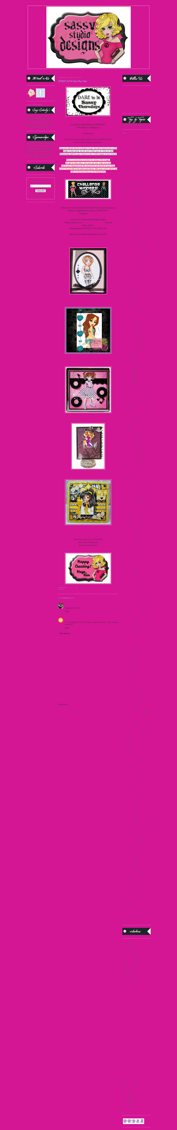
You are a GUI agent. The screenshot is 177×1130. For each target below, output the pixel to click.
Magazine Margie (128, 541)
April (129, 979)
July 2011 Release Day (130, 491)
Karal (88, 240)
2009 (127, 1110)
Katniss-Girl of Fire (129, 532)
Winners (125, 905)
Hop (124, 465)
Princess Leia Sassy (129, 649)
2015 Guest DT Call (129, 193)
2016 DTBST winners (130, 200)
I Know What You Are (130, 468)
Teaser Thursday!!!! (134, 1002)
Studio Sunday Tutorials (131, 841)
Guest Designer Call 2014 (131, 452)
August (130, 964)
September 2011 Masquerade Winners (136, 790)
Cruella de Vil (127, 323)
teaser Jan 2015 (128, 864)
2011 (127, 1103)
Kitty (88, 362)
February (130, 1083)
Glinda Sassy (127, 433)
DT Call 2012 (127, 356)
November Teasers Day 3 (131, 604)
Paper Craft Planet (129, 621)
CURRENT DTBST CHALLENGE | (102, 71)
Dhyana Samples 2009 (130, 349)
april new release (128, 240)
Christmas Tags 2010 (130, 320)
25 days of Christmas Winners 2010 (135, 213)
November (131, 953)
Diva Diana (126, 352)
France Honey (127, 420)
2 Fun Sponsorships (134, 1069)
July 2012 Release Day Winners (134, 504)
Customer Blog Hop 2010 (131, 327)
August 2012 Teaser (129, 263)
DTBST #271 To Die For (136, 1061)
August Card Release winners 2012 (135, 266)
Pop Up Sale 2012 (129, 630)
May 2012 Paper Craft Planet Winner (136, 560)
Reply (67, 611)
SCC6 (124, 738)
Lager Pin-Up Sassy (129, 535)
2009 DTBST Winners (130, 140)
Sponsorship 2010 (129, 809)
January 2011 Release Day (132, 481)
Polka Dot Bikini (128, 627)
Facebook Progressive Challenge (134, 391)
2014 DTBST (127, 159)
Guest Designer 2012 (130, 446)
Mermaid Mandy (128, 569)
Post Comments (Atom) (77, 704)
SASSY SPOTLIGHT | (80, 71)
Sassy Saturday (128, 706)
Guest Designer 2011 (130, 443)
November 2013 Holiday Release (134, 598)
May (129, 975)
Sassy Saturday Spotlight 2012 (133, 716)
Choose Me (126, 307)
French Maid (127, 426)
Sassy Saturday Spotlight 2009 (133, 709)
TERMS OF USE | (44, 71)
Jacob (124, 478)
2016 (127, 943)
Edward (125, 385)
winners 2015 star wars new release (135, 908)
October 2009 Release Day (132, 611)
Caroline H (92, 214)
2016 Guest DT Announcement (133, 203)
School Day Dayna (129, 751)
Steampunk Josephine (130, 838)
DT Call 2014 (127, 359)
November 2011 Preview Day (133, 595)
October (130, 957)
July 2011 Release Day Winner (133, 494)
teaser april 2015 (128, 857)
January (130, 1087)
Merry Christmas (128, 573)
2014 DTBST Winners (130, 162)
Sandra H (69, 604)
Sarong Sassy (127, 674)
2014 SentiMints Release (131, 174)
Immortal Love (127, 472)
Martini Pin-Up (128, 554)
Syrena (124, 851)
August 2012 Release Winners (133, 259)
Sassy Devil (126, 687)
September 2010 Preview (131, 775)
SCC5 (124, 735)
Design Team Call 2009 (131, 340)
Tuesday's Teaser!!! (134, 1020)
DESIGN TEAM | (65, 71)
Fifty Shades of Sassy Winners (133, 410)
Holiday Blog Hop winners (132, 462)
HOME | (33, 71)
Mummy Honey (128, 576)
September (131, 961)
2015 (127, 946)
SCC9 (124, 747)
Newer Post (62, 699)
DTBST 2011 (127, 375)
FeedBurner (45, 195)
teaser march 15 (128, 867)
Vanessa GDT (88, 475)
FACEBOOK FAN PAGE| (126, 71)
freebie (124, 423)
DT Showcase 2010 (129, 365)
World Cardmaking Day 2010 (133, 914)
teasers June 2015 (128, 880)
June (129, 972)
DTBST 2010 (127, 372)
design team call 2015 (130, 346)
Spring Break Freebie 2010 (132, 828)
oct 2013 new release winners (133, 608)
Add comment (64, 633)
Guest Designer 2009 (130, 436)
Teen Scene (126, 883)
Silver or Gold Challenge (131, 799)
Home (88, 699)
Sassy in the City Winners (131, 700)
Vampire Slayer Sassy (130, 896)
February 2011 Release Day (132, 397)
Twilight (125, 889)
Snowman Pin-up (128, 803)
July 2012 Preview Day (131, 497)
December (131, 950)
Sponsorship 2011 (129, 812)
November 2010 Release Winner (134, 592)
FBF (124, 394)
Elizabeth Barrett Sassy (130, 388)
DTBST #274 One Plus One (137, 1006)
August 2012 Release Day (131, 256)
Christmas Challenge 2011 (132, 311)
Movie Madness (133, 1065)
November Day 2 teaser (131, 601)
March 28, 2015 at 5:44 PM (86, 619)
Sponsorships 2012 (129, 822)
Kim (88, 302)
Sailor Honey (127, 671)
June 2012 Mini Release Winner (134, 529)
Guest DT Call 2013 (129, 459)
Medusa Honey (128, 566)
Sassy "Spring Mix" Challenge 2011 (135, 678)
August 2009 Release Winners (133, 250)
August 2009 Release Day (131, 247)
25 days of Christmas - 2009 (132, 209)
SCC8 (124, 744)
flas (123, 414)
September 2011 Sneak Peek (132, 796)
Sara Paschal (70, 619)
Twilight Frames (128, 893)
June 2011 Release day (130, 516)
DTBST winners (128, 381)
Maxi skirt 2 (131, 1079)
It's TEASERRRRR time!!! (137, 1024)
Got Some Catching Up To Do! (138, 1016)
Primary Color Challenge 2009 (133, 633)
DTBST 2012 (127, 378)
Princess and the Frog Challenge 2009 (136, 637)
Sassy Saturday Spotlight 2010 (133, 713)
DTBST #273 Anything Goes (137, 1031)
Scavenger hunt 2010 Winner (133, 731)
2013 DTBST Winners (130, 152)
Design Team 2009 (129, 333)
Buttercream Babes (129, 288)
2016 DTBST (127, 197)
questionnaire (127, 658)
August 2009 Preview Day (132, 243)
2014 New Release (129, 171)
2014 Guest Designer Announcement (135, 165)
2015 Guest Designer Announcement (135, 187)
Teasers (125, 877)
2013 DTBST (127, 149)
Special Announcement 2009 (132, 806)
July (129, 968)
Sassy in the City (128, 696)
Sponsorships (127, 819)
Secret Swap (127, 754)
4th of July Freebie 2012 (131, 219)
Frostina (125, 430)
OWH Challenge (128, 617)
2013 (127, 1095)
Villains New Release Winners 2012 (135, 899)
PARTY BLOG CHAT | (93, 74)
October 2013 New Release (132, 614)
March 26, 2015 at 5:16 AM (83, 604)
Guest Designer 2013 (130, 449)
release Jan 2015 (128, 665)
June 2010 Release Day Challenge (135, 507)
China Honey (127, 304)
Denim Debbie (127, 330)
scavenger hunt (127, 728)
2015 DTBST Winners (82, 589)
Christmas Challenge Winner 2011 (135, 314)
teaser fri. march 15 (129, 860)
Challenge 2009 (128, 301)
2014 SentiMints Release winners (134, 178)
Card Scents (126, 294)
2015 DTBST (69, 589)
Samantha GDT (88, 418)
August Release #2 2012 (131, 272)
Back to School (128, 275)
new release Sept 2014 (130, 588)
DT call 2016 (127, 362)
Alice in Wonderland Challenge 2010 (136, 222)
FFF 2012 (126, 404)
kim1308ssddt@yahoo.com (93, 222)
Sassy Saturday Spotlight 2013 (133, 725)
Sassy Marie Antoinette (130, 703)
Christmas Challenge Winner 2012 (135, 317)
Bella (124, 282)
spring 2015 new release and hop (134, 825)
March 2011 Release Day (131, 551)
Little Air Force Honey (130, 538)
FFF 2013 (126, 407)
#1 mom (130, 1058)
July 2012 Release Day (130, 500)
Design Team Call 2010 (131, 343)
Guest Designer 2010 (130, 439)
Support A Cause (128, 844)
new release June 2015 (130, 585)
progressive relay (128, 652)
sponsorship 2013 (128, 815)
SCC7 (124, 741)
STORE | (54, 71)
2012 (127, 1099)
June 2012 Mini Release (131, 525)
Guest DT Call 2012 (129, 455)
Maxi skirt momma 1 (134, 999)
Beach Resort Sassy (129, 278)
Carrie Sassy (127, 298)
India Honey (127, 475)
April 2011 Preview (129, 234)
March (130, 983)
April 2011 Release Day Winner (134, 237)
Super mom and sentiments (137, 1041)
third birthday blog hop (130, 886)
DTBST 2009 (127, 369)
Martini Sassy (127, 557)
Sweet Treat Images (129, 848)
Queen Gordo (127, 655)
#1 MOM (125, 136)
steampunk (126, 831)
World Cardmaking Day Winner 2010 (136, 918)
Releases (125, 668)
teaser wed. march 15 (130, 873)
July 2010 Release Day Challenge (134, 488)
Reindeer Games (128, 661)
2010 (127, 1106)
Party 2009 (126, 624)
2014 (124, 156)
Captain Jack (127, 291)
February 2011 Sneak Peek (132, 401)
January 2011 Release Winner (133, 484)
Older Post (114, 699)
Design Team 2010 (129, 336)
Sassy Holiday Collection (131, 693)
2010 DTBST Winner (130, 143)
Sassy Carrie (127, 683)
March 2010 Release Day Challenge (135, 545)
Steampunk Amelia (129, 835)
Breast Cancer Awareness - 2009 (134, 285)
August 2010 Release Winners (133, 253)
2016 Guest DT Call (129, 206)
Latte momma (132, 1027)
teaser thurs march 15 (130, 870)
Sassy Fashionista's (129, 690)
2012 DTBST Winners (130, 146)
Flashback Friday (128, 417)
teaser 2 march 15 (128, 854)
